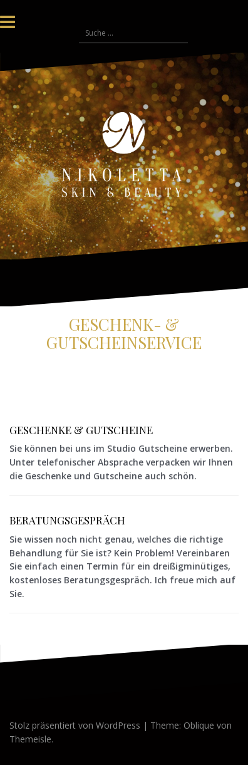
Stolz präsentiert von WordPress (74, 725)
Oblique (198, 725)
